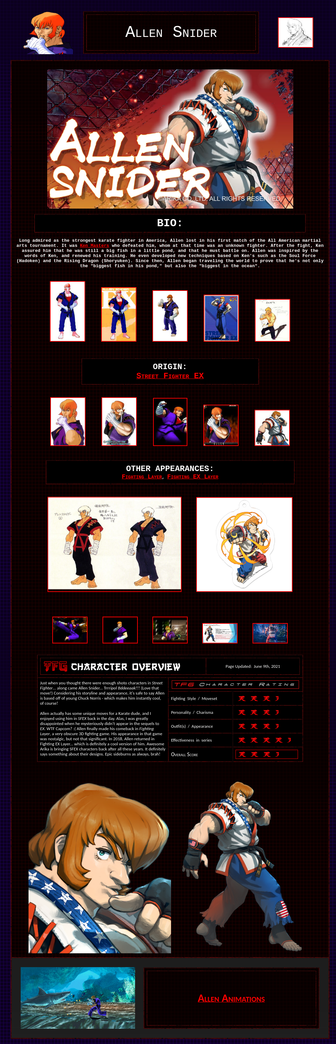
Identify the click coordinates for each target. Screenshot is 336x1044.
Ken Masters (94, 245)
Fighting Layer (142, 476)
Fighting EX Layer (193, 476)
